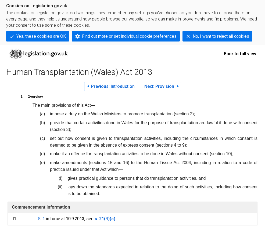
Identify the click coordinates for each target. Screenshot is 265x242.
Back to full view (240, 53)
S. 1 (41, 218)
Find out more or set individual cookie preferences (129, 36)
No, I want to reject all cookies (221, 36)
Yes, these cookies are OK (41, 36)
